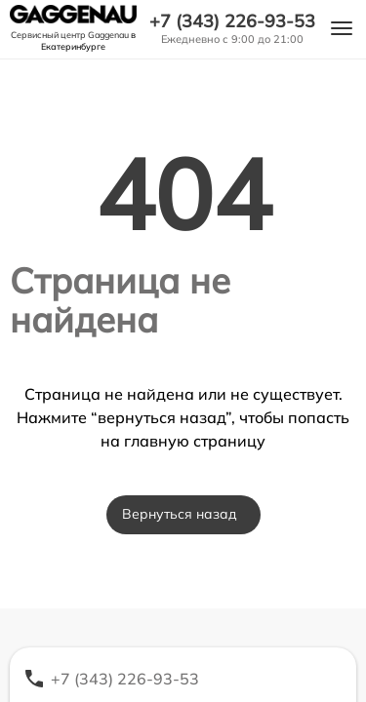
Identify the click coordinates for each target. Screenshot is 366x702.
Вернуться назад (179, 514)
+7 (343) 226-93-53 (232, 21)
